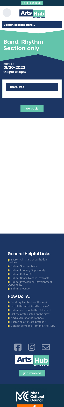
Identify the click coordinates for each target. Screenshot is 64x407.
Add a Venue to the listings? (27, 317)
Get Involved (32, 373)
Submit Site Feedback (24, 266)
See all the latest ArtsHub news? (30, 306)
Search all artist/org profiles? (28, 321)
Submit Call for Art (22, 274)
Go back (32, 108)
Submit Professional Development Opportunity (30, 283)
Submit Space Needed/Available (30, 278)
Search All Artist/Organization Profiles (27, 261)
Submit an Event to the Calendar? (31, 310)
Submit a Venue (20, 288)
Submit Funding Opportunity (28, 270)
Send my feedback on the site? (29, 302)
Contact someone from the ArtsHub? (33, 325)
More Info (17, 87)
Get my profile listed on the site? (30, 313)
